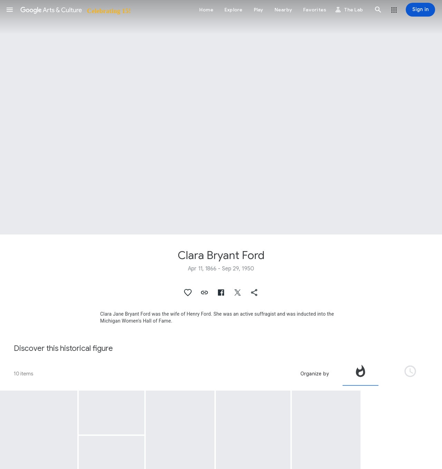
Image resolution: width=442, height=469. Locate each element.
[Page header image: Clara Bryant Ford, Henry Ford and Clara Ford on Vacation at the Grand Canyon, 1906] (221, 117)
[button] (9, 9)
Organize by (314, 374)
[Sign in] (420, 10)
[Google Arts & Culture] (75, 9)
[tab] (360, 374)
